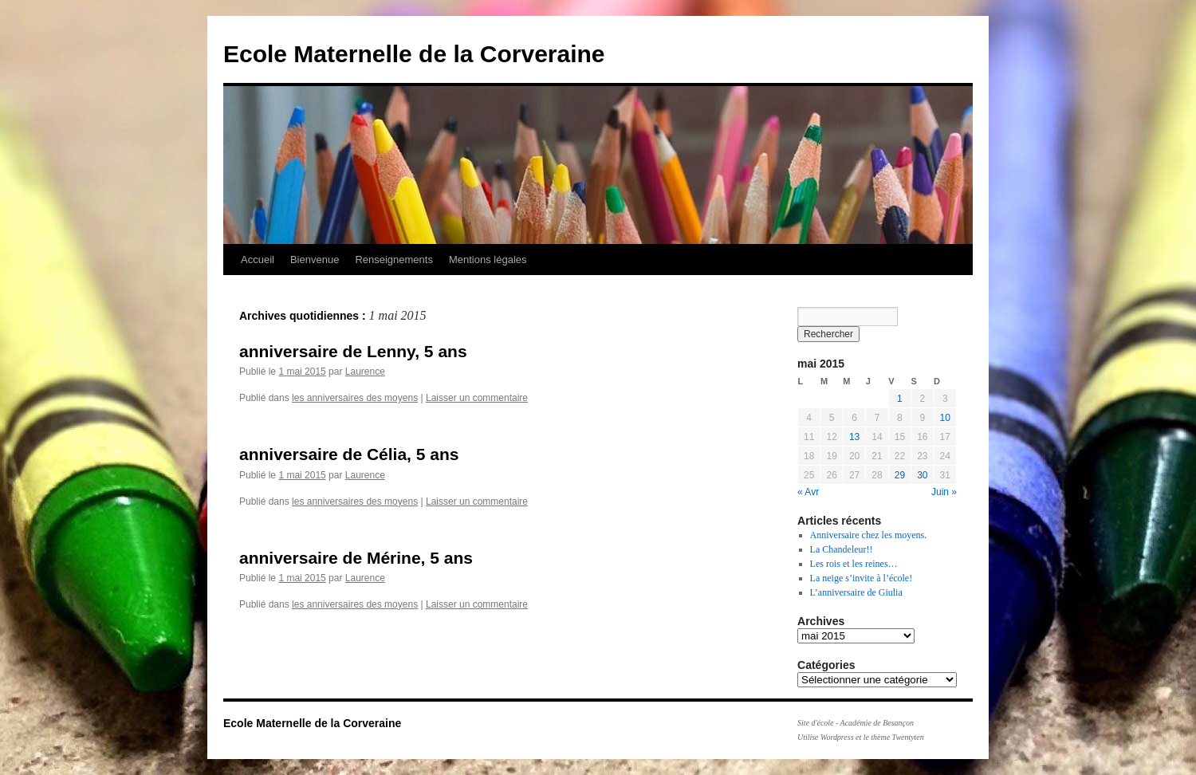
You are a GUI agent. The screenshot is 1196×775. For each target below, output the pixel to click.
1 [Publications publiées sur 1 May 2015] (900, 398)
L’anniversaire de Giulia (856, 592)
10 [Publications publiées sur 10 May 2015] (945, 417)
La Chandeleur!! (841, 549)
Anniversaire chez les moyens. (868, 535)
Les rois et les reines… (854, 563)
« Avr (808, 492)
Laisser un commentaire (477, 397)
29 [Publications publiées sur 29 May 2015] (900, 475)
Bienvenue (314, 260)
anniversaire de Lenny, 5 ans (353, 351)
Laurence (365, 371)
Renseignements (394, 260)
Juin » (944, 492)
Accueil (257, 260)
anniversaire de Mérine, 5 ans (356, 558)
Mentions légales (488, 260)
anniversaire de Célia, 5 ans (348, 454)
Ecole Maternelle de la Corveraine (414, 54)
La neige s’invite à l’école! (861, 578)
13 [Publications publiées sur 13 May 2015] (854, 437)
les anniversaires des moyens (355, 397)
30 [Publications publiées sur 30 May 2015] (922, 475)
